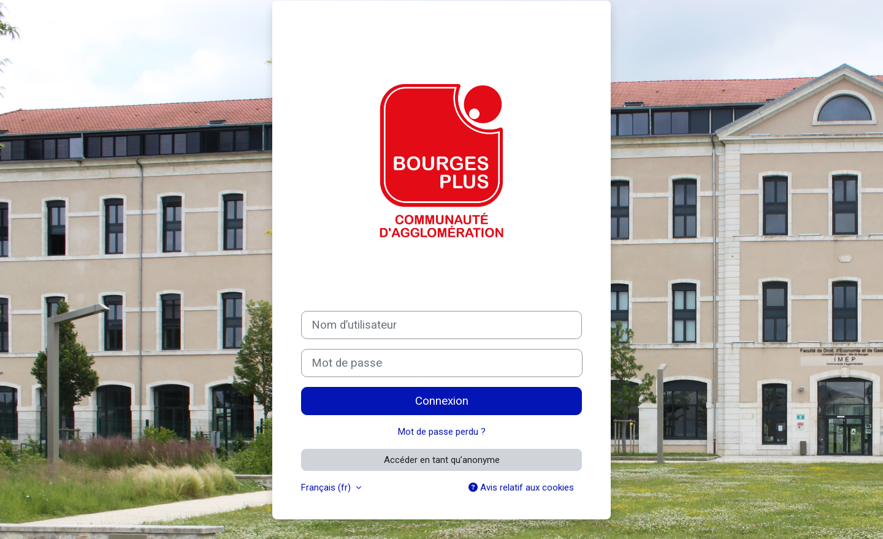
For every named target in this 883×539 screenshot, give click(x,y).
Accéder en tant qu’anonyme (442, 459)
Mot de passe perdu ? (442, 431)
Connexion (441, 401)
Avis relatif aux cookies (521, 487)
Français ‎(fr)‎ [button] (327, 487)
